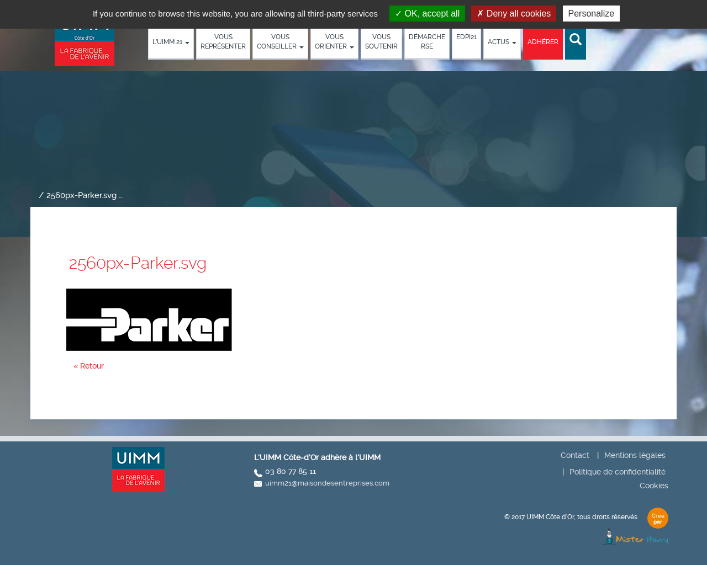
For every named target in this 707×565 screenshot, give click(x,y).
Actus (502, 42)
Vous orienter (334, 41)
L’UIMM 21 (170, 42)
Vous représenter (223, 41)
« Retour (88, 365)
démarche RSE (427, 41)
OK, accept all (427, 13)
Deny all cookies (514, 13)
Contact (575, 455)
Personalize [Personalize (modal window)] (591, 13)
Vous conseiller (280, 41)
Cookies (654, 485)
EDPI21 (466, 37)
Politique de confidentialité (617, 471)
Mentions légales (635, 455)
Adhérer (542, 42)
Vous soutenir (381, 41)
